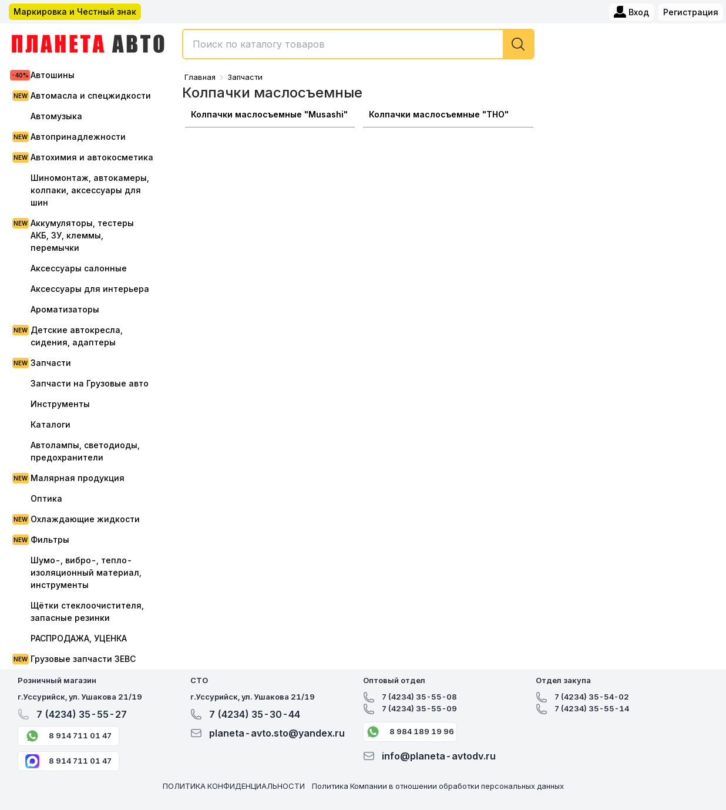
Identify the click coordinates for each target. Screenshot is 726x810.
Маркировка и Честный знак (75, 11)
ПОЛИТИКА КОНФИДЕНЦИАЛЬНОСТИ (234, 786)
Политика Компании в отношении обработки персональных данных (438, 786)
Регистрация (690, 12)
